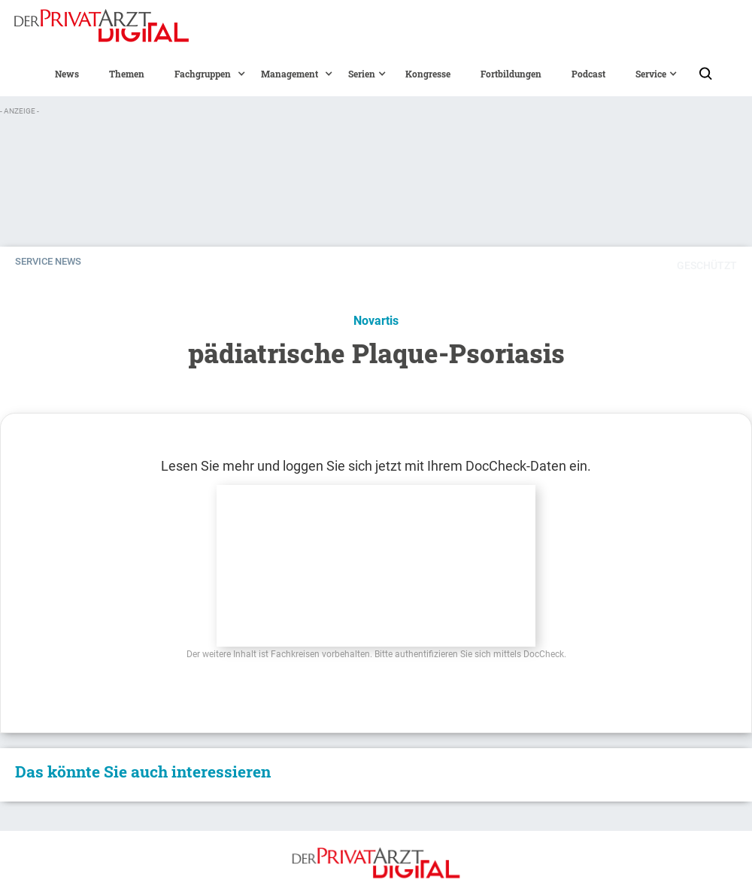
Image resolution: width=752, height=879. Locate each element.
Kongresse (427, 74)
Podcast (588, 74)
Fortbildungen (511, 74)
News (67, 74)
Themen (126, 74)
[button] (202, 73)
